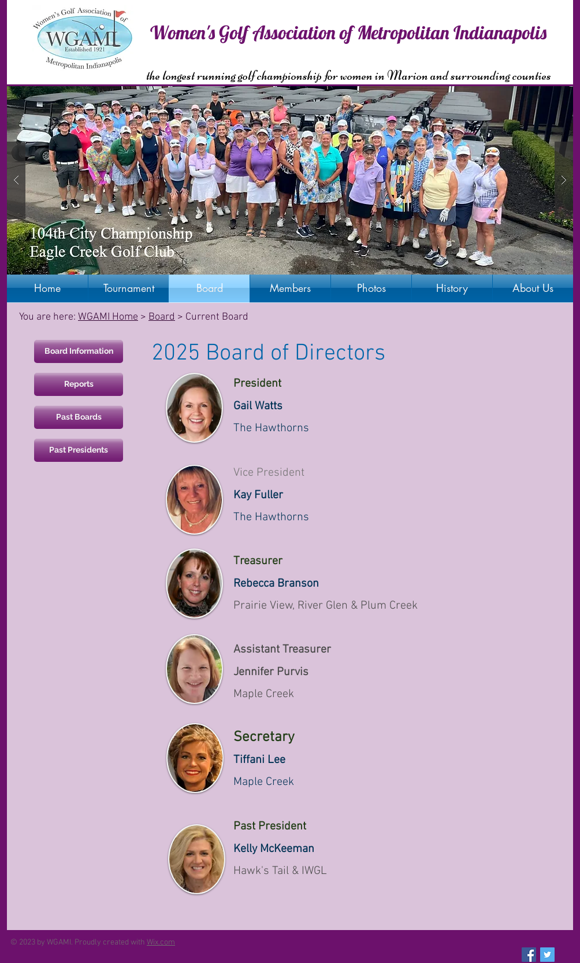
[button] (290, 180)
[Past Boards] (78, 417)
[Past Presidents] (78, 450)
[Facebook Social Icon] (529, 954)
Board (161, 317)
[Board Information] (78, 351)
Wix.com (161, 942)
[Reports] (78, 384)
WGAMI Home (108, 317)
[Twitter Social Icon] (547, 954)
